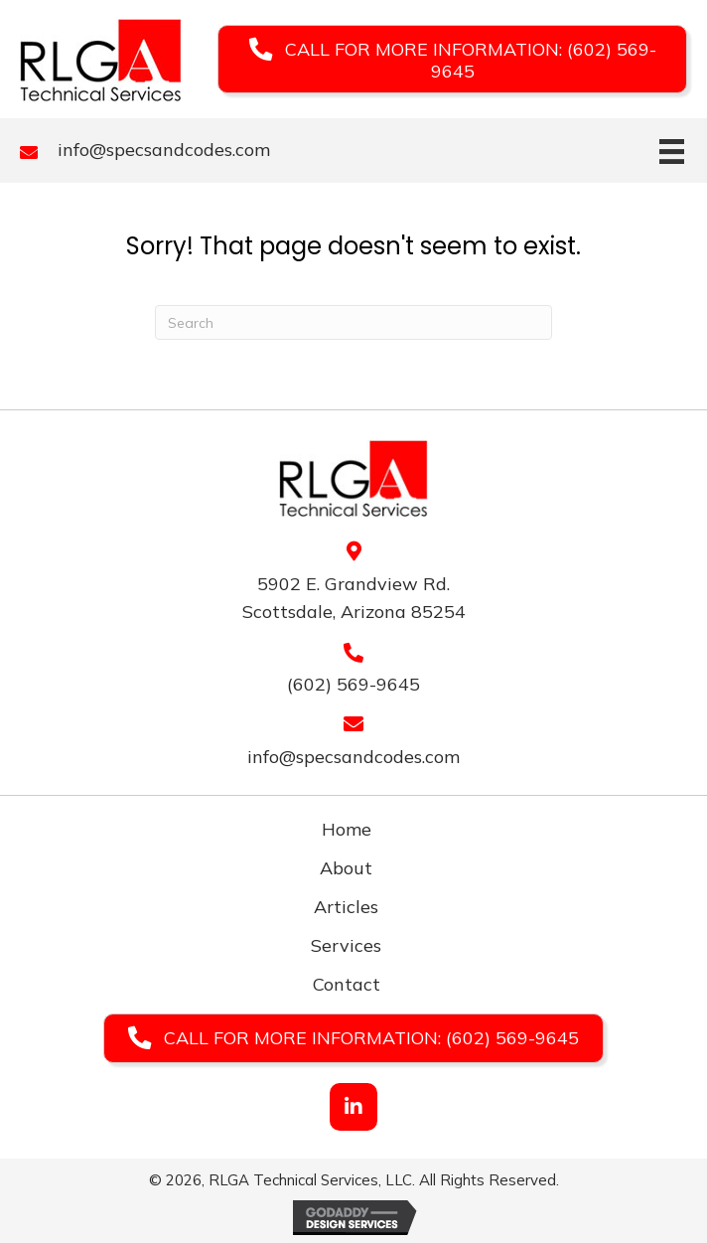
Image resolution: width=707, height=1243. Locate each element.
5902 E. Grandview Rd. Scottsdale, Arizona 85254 (354, 598)
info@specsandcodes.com (164, 149)
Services (346, 945)
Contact (346, 984)
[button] (452, 59)
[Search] (353, 322)
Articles (346, 906)
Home (346, 829)
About (346, 867)
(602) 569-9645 (353, 684)
